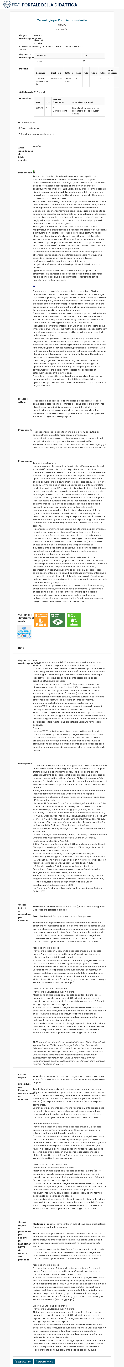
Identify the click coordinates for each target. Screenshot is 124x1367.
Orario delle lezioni (31, 128)
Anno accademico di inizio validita (23, 154)
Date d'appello (28, 122)
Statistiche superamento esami (37, 134)
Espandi (39, 92)
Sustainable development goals (23, 618)
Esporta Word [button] (44, 1361)
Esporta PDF (23, 1361)
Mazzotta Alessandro (42, 80)
